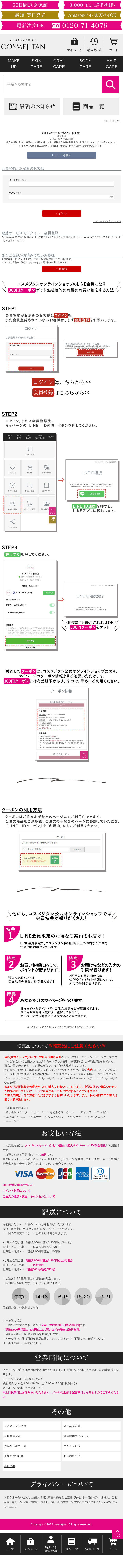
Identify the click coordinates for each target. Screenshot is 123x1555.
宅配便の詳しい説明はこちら (20, 1307)
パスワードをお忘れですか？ (107, 221)
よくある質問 (72, 1425)
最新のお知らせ (13, 1456)
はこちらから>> (61, 382)
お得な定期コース (15, 1446)
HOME (107, 121)
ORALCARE (59, 64)
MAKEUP (14, 64)
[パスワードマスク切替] (111, 197)
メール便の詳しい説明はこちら (22, 1343)
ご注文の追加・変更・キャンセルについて (29, 1196)
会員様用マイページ (76, 1436)
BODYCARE (85, 64)
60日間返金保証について (18, 1185)
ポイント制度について (16, 1190)
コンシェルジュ (73, 1446)
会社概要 (9, 1466)
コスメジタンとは (15, 1425)
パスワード (15, 193)
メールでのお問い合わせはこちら (23, 1387)
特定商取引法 (72, 1456)
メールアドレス (18, 180)
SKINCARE (36, 64)
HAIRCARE (111, 64)
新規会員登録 (12, 1436)
